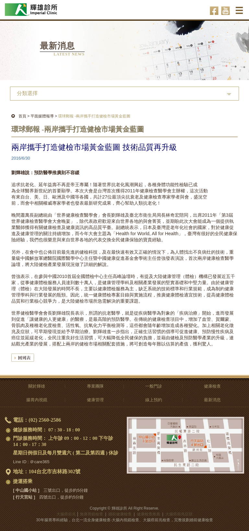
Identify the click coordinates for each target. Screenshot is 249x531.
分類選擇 (27, 93)
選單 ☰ (240, 13)
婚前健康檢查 (120, 514)
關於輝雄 (36, 386)
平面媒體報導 (42, 116)
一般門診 (153, 386)
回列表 (22, 358)
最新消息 (212, 399)
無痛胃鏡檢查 (91, 514)
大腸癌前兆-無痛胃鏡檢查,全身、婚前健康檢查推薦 (40, 6)
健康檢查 (212, 386)
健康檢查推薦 (148, 514)
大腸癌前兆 (66, 514)
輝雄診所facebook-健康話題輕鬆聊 (214, 11)
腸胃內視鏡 (36, 399)
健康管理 (95, 399)
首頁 (22, 116)
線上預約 (153, 399)
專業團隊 (95, 386)
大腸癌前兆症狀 (179, 514)
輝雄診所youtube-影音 (225, 11)
